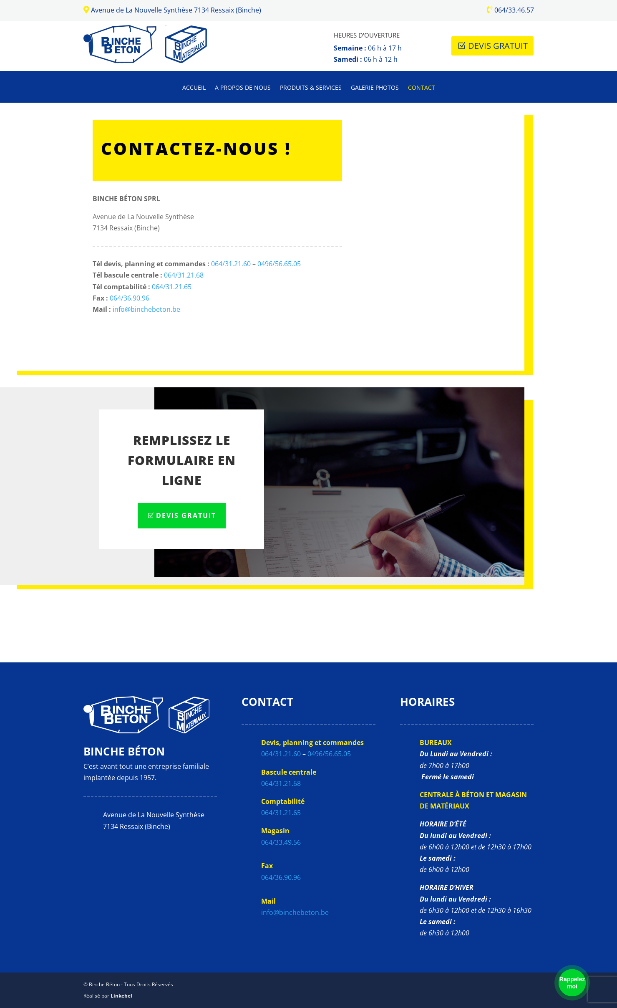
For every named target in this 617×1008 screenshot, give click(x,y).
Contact (421, 88)
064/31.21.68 (184, 275)
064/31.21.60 (231, 263)
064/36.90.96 (129, 298)
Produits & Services (311, 88)
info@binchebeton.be (146, 309)
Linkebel (121, 995)
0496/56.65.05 (279, 263)
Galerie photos (375, 88)
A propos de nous (243, 88)
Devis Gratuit (498, 45)
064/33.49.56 (281, 842)
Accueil (194, 88)
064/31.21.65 (171, 286)
